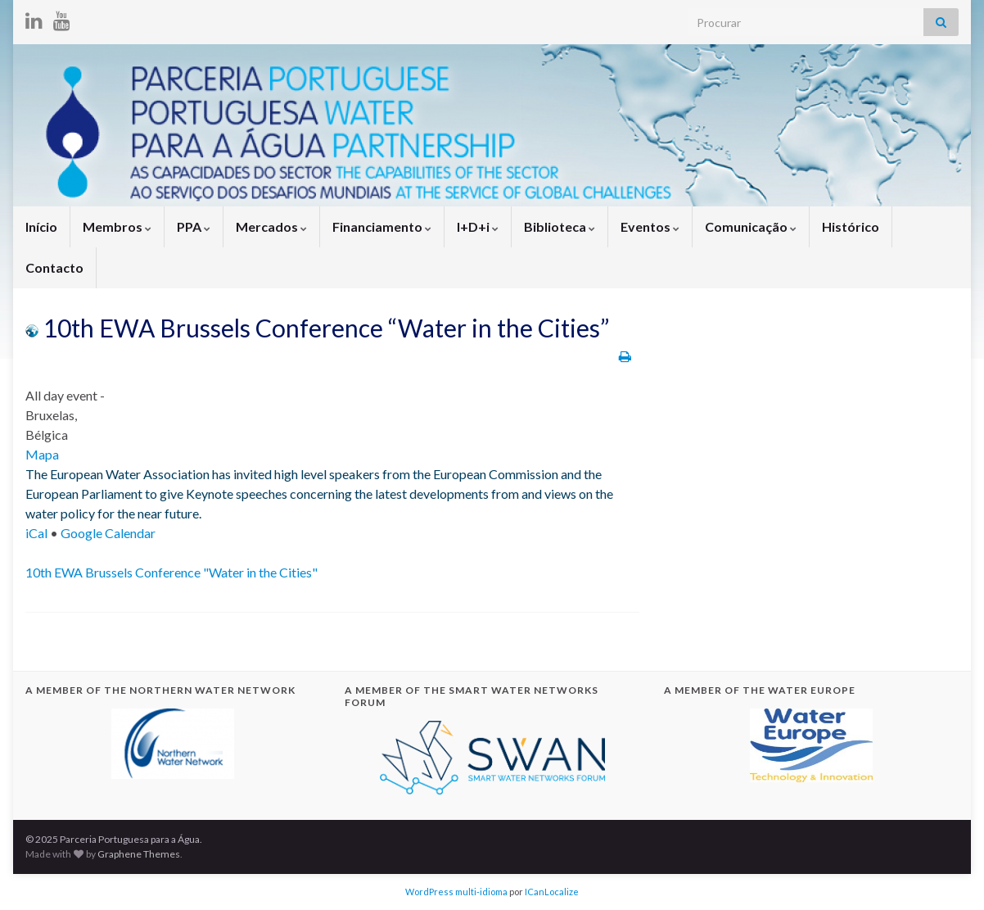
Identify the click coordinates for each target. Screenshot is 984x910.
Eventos (650, 226)
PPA (193, 226)
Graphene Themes (138, 854)
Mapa (42, 454)
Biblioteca (559, 226)
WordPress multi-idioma (456, 891)
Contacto (54, 267)
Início (41, 226)
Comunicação (751, 226)
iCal (36, 533)
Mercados (271, 226)
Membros (117, 226)
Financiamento (381, 226)
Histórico (850, 226)
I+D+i (478, 226)
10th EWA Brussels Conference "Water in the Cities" (171, 572)
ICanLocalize (552, 891)
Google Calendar (108, 533)
